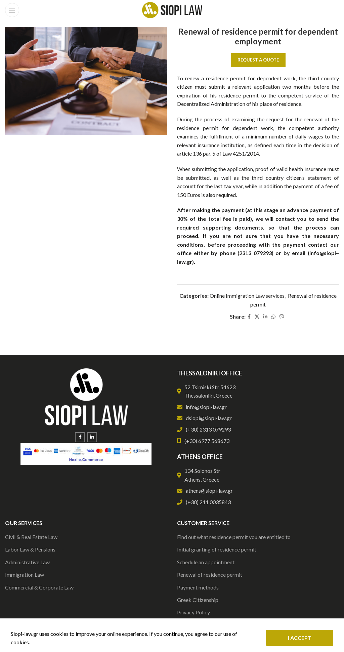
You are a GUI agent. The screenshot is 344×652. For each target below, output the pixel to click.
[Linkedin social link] (265, 316)
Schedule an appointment (205, 562)
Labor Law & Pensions (30, 549)
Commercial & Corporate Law (39, 587)
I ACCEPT (299, 638)
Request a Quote (258, 60)
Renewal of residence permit (209, 574)
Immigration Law (24, 574)
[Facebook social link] (249, 316)
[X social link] (257, 316)
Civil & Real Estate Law (31, 537)
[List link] (258, 407)
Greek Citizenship (197, 600)
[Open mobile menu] (12, 10)
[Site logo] (172, 9)
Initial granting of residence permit (216, 549)
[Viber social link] (281, 316)
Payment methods (198, 587)
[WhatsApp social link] (273, 316)
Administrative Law (27, 562)
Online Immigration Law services (247, 295)
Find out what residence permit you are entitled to (234, 537)
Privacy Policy (193, 612)
